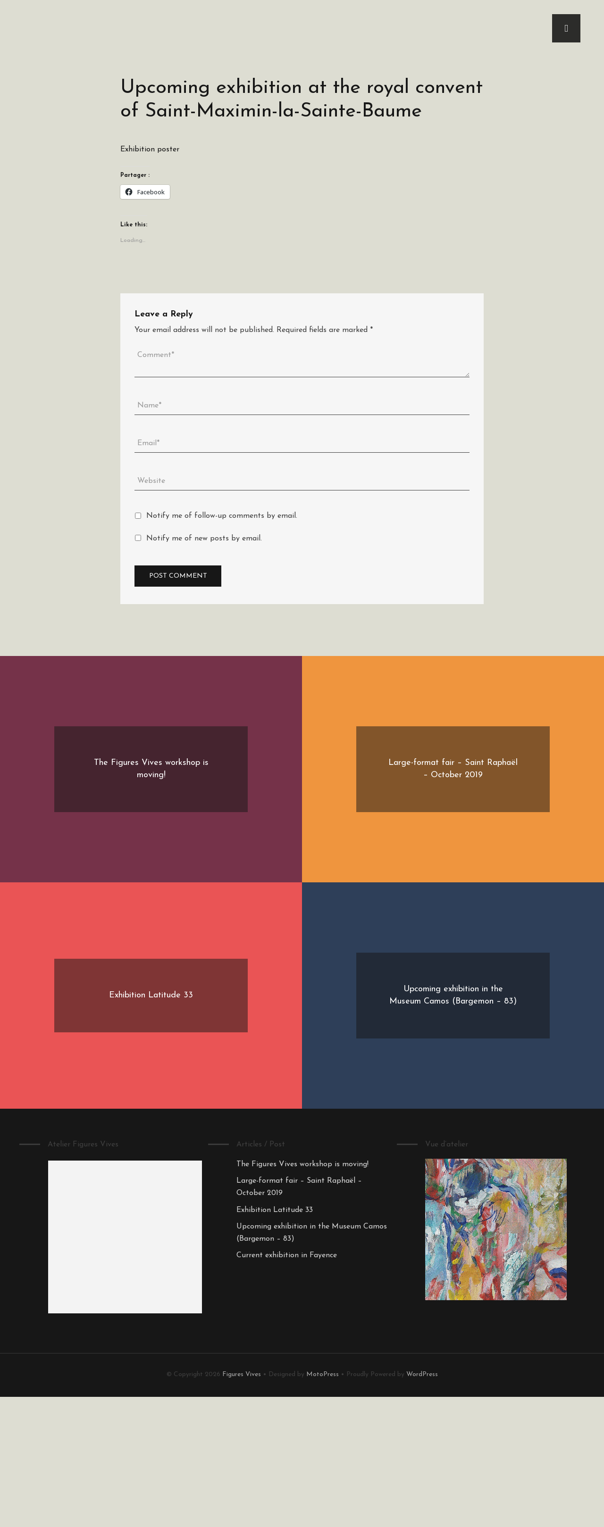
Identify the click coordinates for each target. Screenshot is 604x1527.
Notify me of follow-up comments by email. (221, 516)
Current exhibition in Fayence (286, 1255)
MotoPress (322, 1374)
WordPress (422, 1374)
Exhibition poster (149, 149)
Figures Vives (241, 1374)
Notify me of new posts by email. (204, 538)
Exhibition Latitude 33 (274, 1210)
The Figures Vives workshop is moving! (302, 1164)
